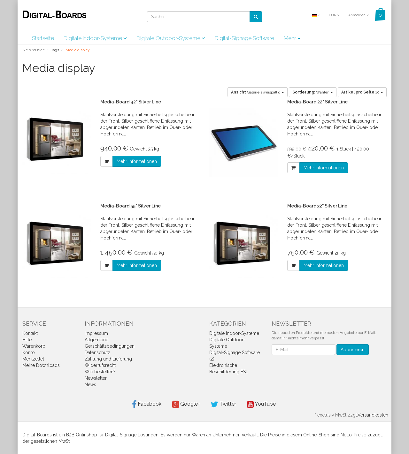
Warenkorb (33, 346)
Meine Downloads (41, 365)
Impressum (96, 333)
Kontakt (30, 333)
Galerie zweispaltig (257, 92)
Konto (28, 352)
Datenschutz (97, 352)
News (90, 384)
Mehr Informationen (137, 161)
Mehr (292, 38)
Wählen (312, 92)
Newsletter (96, 378)
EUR (334, 15)
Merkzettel (33, 358)
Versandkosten (373, 415)
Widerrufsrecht (100, 365)
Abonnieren (353, 349)
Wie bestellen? (100, 371)
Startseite (43, 38)
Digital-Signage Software (244, 38)
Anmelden (358, 15)
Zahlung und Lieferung (108, 358)
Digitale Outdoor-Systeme (170, 38)
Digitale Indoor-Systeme (95, 38)
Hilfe (27, 339)
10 (362, 92)
